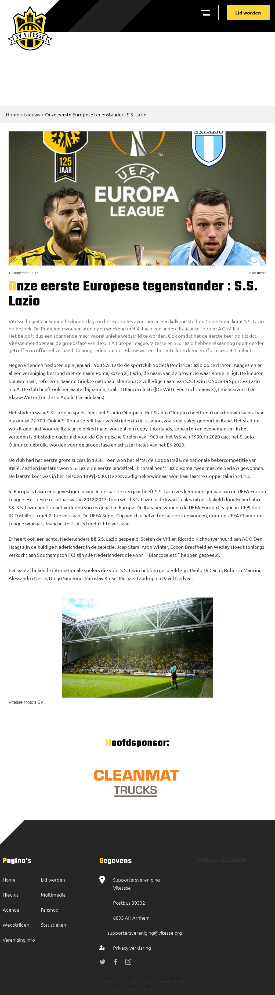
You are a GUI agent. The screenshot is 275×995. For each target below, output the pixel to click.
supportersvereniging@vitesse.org (144, 933)
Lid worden (248, 12)
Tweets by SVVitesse (221, 858)
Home (12, 114)
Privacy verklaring (132, 948)
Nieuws (32, 114)
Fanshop (50, 909)
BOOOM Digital (146, 989)
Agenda (11, 909)
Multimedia (53, 894)
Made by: (122, 989)
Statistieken (53, 925)
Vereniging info (19, 940)
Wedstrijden (16, 925)
